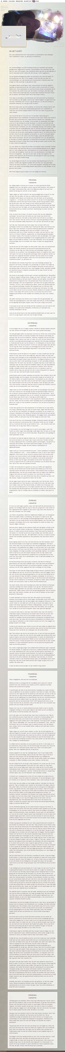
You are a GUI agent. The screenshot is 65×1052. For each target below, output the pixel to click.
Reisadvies (19, 1)
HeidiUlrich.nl (3, 1051)
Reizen (5, 1)
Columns (12, 1)
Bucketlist (28, 1)
